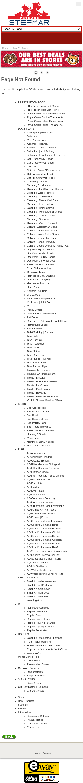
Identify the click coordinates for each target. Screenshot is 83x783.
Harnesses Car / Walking (41, 275)
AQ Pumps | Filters (37, 517)
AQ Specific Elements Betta (42, 524)
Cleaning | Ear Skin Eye (40, 204)
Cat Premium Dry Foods (40, 174)
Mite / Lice (33, 438)
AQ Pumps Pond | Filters (41, 513)
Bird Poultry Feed (37, 423)
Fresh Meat (33, 660)
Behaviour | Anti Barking (40, 151)
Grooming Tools (36, 272)
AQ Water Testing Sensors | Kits (45, 573)
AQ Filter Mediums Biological (43, 464)
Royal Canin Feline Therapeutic (45, 125)
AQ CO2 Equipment (38, 460)
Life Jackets (34, 294)
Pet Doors (32, 317)
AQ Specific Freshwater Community (47, 551)
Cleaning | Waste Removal (42, 223)
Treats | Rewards (36, 392)
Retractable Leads (37, 324)
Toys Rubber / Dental (39, 358)
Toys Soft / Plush (36, 362)
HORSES (23, 634)
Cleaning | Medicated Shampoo (44, 211)
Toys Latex (33, 347)
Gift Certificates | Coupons (33, 687)
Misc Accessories (36, 140)
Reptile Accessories (38, 607)
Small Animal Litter (37, 596)
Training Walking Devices (41, 374)
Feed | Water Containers (41, 264)
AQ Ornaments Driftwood (41, 502)
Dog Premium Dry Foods (41, 257)
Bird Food (32, 415)
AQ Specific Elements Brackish (44, 528)
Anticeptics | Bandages (40, 132)
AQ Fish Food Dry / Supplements (45, 475)
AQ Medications (36, 494)
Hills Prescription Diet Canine (43, 106)
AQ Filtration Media (38, 472)
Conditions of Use (37, 723)
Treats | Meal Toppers (39, 389)
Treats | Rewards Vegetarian (43, 396)
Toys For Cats (35, 340)
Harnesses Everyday (38, 279)
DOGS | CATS (26, 128)
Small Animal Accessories (41, 581)
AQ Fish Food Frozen (39, 479)
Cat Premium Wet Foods (41, 177)
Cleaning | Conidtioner (39, 196)
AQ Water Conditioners (40, 570)
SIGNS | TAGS (26, 679)
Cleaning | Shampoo (38, 219)
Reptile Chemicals (37, 611)
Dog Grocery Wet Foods (40, 253)
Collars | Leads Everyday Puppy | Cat (48, 245)
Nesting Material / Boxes (41, 441)
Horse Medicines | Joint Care (43, 645)
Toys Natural (34, 351)
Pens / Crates (34, 309)
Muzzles (31, 306)
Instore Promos (43, 753)
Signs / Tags (34, 683)
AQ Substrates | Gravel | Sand (44, 558)
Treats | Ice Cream (37, 385)
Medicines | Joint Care (39, 302)
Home (5, 48)
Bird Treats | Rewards (39, 426)
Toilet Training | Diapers (40, 332)
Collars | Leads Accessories (42, 230)
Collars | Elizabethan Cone (42, 226)
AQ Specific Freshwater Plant (43, 555)
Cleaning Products (28, 668)
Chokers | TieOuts (37, 181)
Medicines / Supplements (41, 298)
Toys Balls (33, 336)
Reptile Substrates (37, 630)
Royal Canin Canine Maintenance (46, 113)
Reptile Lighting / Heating (41, 626)
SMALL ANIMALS (28, 577)
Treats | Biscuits (36, 377)
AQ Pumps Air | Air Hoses (41, 509)
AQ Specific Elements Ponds (43, 543)
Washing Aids (34, 600)
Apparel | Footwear (37, 143)
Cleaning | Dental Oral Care (42, 200)
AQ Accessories (36, 453)
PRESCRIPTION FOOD (31, 102)
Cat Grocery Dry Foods (40, 159)
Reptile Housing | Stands (41, 622)
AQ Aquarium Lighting (39, 457)
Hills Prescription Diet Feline (43, 109)
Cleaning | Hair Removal (41, 208)
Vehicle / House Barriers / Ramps (46, 400)
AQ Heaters (33, 487)
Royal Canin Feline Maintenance (45, 121)
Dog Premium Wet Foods (41, 260)
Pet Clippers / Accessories (42, 313)
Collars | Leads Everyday (41, 242)
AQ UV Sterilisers (37, 566)
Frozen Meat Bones (38, 664)
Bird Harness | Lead (38, 419)
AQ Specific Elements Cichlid (43, 532)
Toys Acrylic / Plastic (38, 445)
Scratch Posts (35, 328)
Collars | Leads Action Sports (43, 234)
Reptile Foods (35, 615)
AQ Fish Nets (34, 483)
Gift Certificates (35, 690)
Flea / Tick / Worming (39, 268)
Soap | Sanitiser (36, 675)
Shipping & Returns (38, 716)
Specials (23, 704)
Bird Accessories (36, 407)
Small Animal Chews (38, 589)
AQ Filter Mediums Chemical (43, 468)
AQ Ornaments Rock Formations (45, 506)
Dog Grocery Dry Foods (40, 249)
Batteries (32, 136)
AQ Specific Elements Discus (43, 536)
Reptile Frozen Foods (39, 619)
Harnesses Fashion (38, 283)
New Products (26, 701)
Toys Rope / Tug (36, 355)
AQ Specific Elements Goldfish (44, 539)
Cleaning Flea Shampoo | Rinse (45, 189)
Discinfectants (35, 672)
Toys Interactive (36, 343)
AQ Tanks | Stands (37, 562)
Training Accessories (38, 370)
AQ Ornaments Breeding (41, 498)
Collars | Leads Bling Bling (42, 238)
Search (22, 697)
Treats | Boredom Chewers (42, 381)
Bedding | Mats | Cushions (42, 147)
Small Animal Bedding (39, 585)
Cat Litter (32, 166)
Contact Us (33, 727)
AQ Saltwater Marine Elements (44, 521)
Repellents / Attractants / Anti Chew (47, 321)
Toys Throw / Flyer (37, 366)
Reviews (23, 708)
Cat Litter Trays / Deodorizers (43, 170)
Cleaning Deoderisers (39, 185)
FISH (21, 449)
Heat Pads (33, 287)
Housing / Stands (36, 434)
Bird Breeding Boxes (38, 411)
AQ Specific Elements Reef (42, 547)
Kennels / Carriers (37, 291)
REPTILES (24, 604)
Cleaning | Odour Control (41, 215)
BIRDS (22, 404)
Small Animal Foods (38, 592)
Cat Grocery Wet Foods (40, 162)
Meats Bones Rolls (28, 656)
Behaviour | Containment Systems (46, 155)
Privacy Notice (35, 719)
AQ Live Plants (35, 490)
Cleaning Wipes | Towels (41, 192)
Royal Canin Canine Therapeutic (45, 117)
